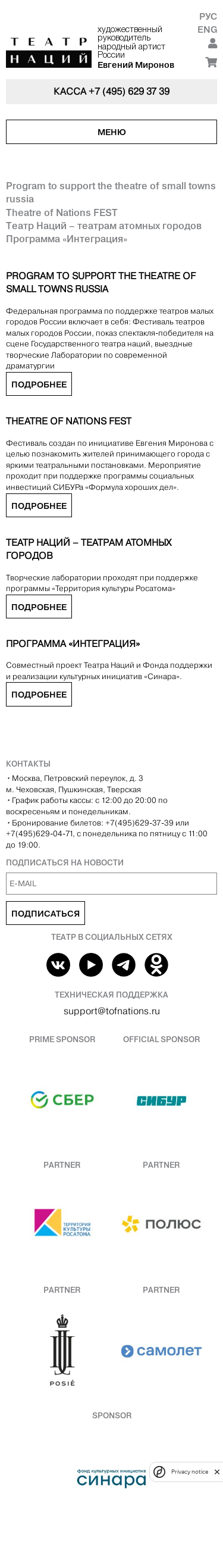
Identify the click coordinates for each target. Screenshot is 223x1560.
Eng (207, 29)
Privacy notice (189, 1471)
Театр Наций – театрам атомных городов (104, 226)
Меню (112, 132)
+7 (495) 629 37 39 (129, 91)
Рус (208, 16)
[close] (217, 1471)
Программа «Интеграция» (66, 239)
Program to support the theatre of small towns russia (111, 192)
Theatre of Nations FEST (62, 212)
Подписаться (45, 913)
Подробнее (39, 384)
